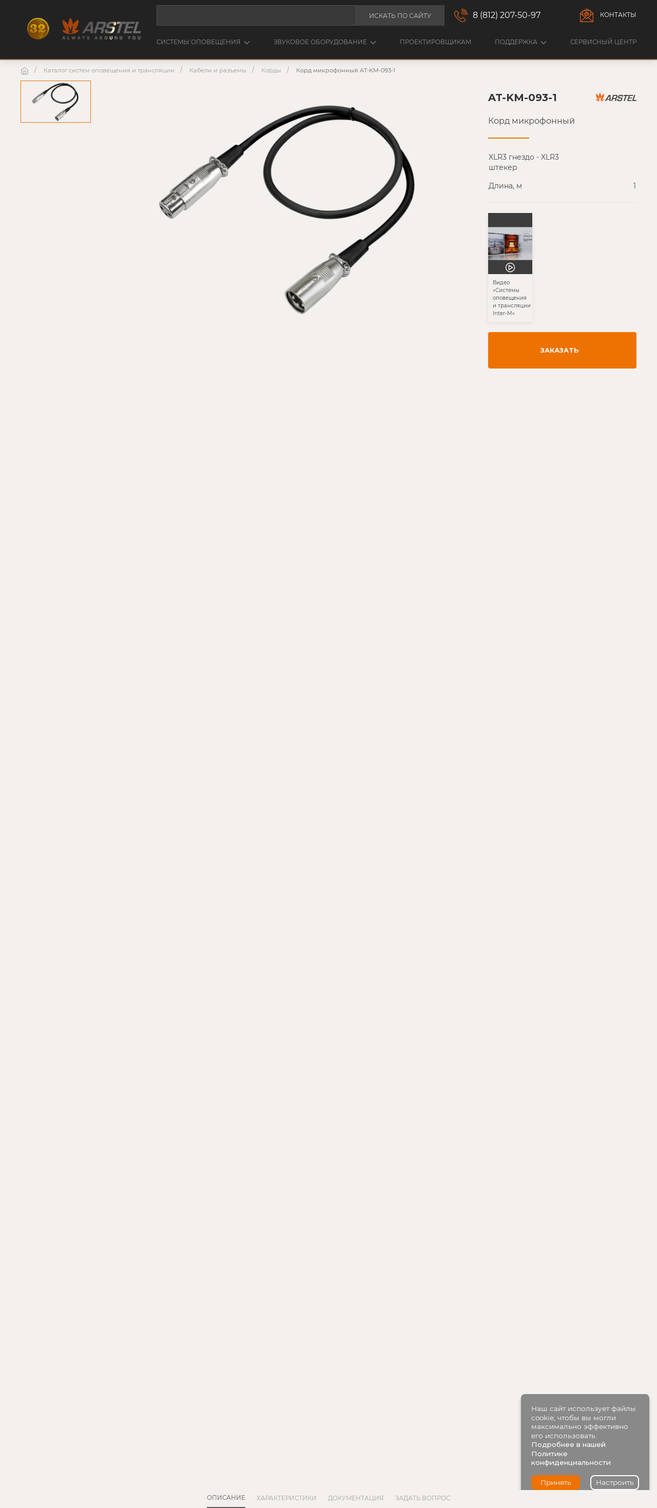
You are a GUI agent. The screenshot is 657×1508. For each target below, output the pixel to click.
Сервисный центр (603, 42)
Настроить (615, 1482)
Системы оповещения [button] (203, 42)
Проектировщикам (435, 42)
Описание (226, 1497)
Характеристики (287, 1498)
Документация (356, 1498)
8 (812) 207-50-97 (506, 15)
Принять (555, 1482)
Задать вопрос (422, 1498)
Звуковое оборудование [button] (325, 42)
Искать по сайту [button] (400, 16)
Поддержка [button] (521, 42)
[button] (510, 280)
